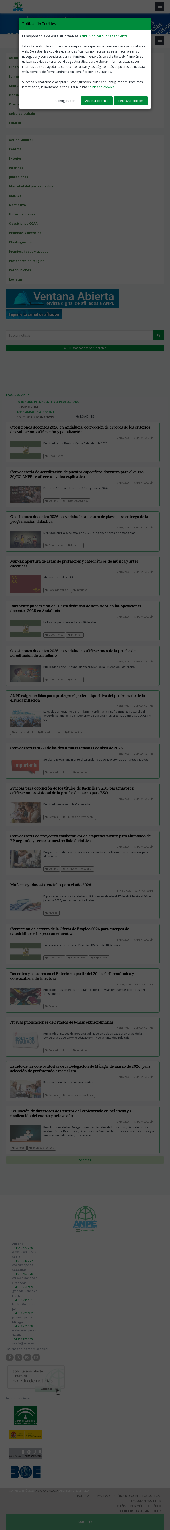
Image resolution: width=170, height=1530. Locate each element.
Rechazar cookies (130, 101)
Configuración (65, 101)
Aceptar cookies (96, 101)
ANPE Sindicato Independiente (103, 36)
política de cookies (101, 87)
